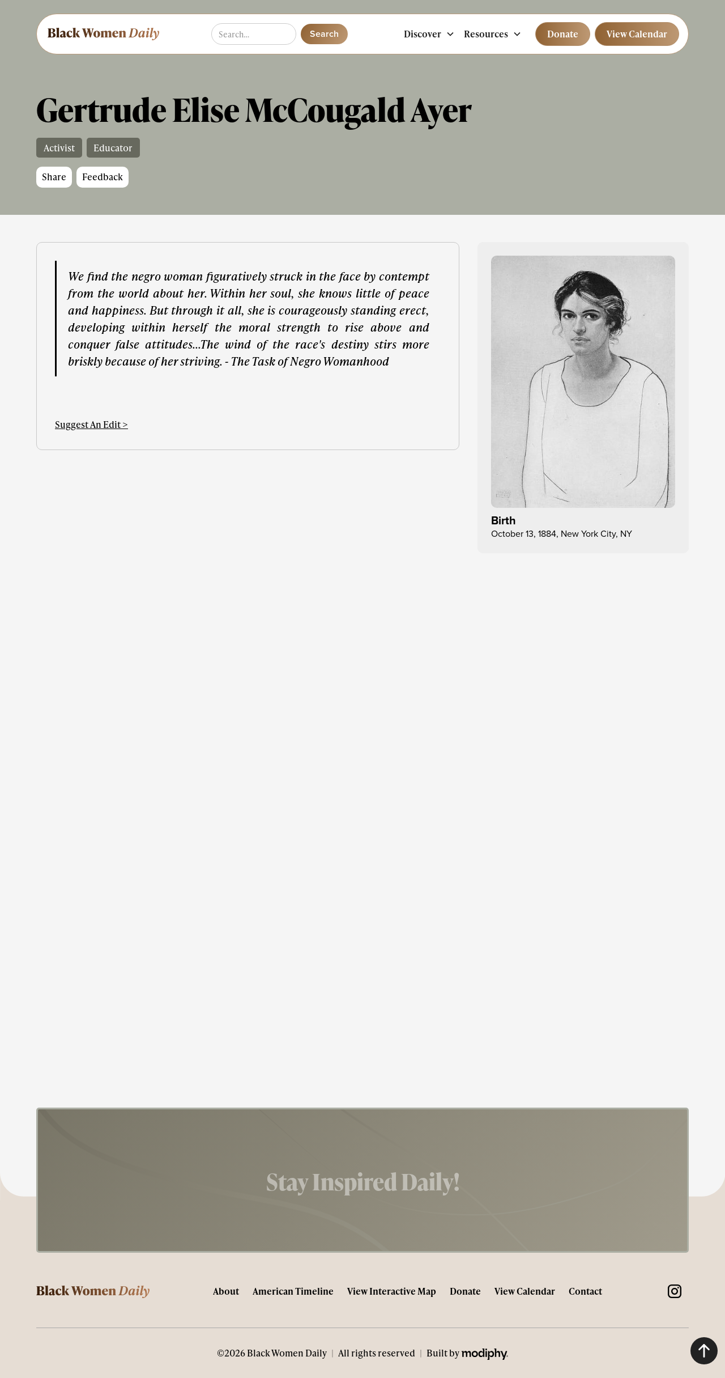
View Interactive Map (391, 1291)
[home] (102, 34)
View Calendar (524, 1291)
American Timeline (293, 1291)
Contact (585, 1291)
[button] (429, 34)
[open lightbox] (583, 382)
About (226, 1291)
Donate (465, 1291)
